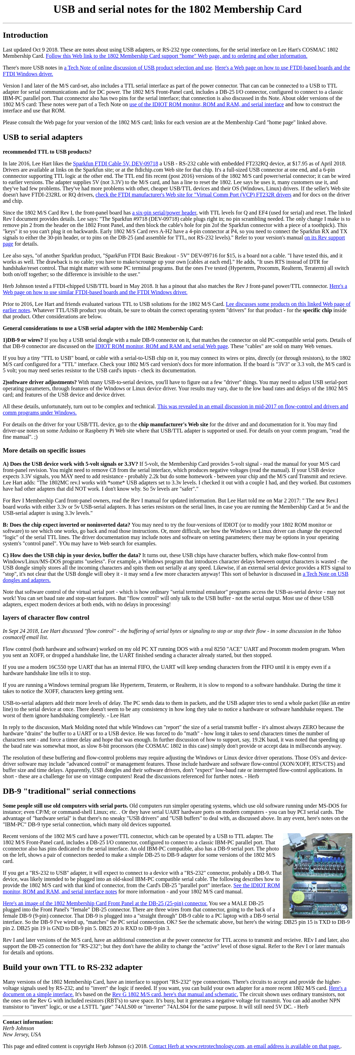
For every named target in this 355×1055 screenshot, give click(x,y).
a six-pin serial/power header (164, 213)
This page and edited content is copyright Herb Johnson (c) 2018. (76, 1046)
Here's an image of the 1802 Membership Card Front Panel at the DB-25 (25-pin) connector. (105, 903)
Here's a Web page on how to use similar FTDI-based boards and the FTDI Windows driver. (175, 289)
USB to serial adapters (43, 137)
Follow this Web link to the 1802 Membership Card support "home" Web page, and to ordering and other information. (177, 56)
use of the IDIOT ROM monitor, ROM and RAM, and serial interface (206, 104)
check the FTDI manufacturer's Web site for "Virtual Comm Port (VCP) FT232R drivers (194, 195)
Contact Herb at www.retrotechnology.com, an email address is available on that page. (244, 1046)
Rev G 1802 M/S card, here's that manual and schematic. (175, 994)
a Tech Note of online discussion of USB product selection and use (138, 68)
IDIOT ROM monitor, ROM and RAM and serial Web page (161, 346)
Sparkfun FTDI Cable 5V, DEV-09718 (115, 163)
